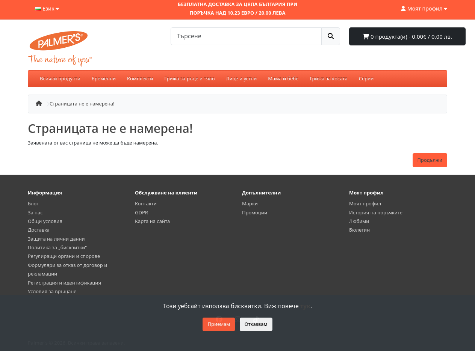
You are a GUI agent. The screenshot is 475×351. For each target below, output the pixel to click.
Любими (359, 221)
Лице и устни (241, 78)
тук (305, 306)
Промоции (254, 212)
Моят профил (365, 203)
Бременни (104, 78)
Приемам (218, 324)
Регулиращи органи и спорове (64, 256)
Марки (250, 203)
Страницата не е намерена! (82, 103)
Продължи (430, 160)
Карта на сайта (152, 221)
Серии (366, 78)
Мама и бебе (283, 78)
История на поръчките (375, 212)
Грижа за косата (329, 78)
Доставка (39, 229)
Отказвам (256, 324)
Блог (33, 203)
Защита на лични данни (56, 238)
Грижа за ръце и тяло (189, 78)
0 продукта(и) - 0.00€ (407, 36)
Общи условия (45, 221)
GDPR (141, 212)
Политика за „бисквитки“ (57, 247)
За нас (35, 212)
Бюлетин (359, 229)
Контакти (146, 203)
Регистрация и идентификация (64, 282)
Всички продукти (60, 78)
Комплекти (140, 78)
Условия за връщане (52, 291)
